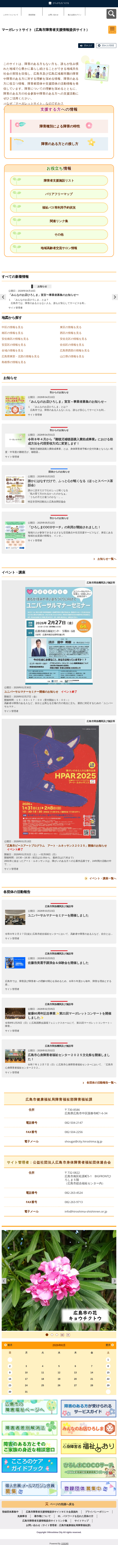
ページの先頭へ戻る (62, 1504)
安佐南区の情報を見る (15, 338)
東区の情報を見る (71, 327)
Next (115, 297)
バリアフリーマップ (59, 194)
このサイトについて (10, 15)
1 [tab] (47, 1334)
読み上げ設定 (108, 45)
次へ (114, 1281)
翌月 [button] (108, 1345)
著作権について (42, 1516)
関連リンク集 (59, 221)
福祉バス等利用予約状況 (59, 207)
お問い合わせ (53, 15)
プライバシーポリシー (97, 1511)
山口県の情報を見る (72, 356)
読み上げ (88, 45)
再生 (68, 1334)
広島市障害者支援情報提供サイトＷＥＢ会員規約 (52, 1511)
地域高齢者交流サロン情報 (59, 248)
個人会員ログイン (74, 15)
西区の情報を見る (71, 332)
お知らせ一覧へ (106, 558)
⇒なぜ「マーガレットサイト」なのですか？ (33, 103)
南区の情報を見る (12, 332)
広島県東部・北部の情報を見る (21, 356)
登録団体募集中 (10, 1511)
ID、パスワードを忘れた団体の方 (75, 1516)
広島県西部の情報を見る (75, 350)
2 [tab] (52, 1335)
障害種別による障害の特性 (60, 126)
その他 (58, 234)
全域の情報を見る (12, 350)
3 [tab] (57, 1335)
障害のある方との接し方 (59, 144)
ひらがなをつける (61, 3)
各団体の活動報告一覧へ (101, 1082)
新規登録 (32, 15)
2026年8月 (59, 1345)
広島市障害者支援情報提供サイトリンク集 (44, 1520)
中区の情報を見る (12, 327)
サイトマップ (81, 1520)
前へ (4, 1281)
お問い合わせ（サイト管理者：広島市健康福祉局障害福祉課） (59, 1525)
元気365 (65, 1543)
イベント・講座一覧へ (102, 878)
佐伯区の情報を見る (72, 344)
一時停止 (62, 1334)
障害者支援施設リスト (59, 180)
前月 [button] (10, 1345)
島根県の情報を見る (14, 362)
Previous (3, 297)
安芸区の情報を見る (14, 344)
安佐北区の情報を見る (73, 338)
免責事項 (22, 1516)
